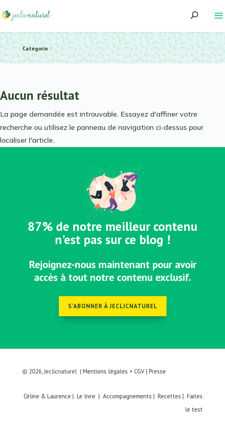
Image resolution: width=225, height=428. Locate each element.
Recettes (169, 396)
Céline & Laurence (47, 396)
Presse (157, 371)
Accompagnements (127, 396)
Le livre (86, 396)
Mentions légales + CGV (114, 371)
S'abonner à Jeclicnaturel (112, 306)
